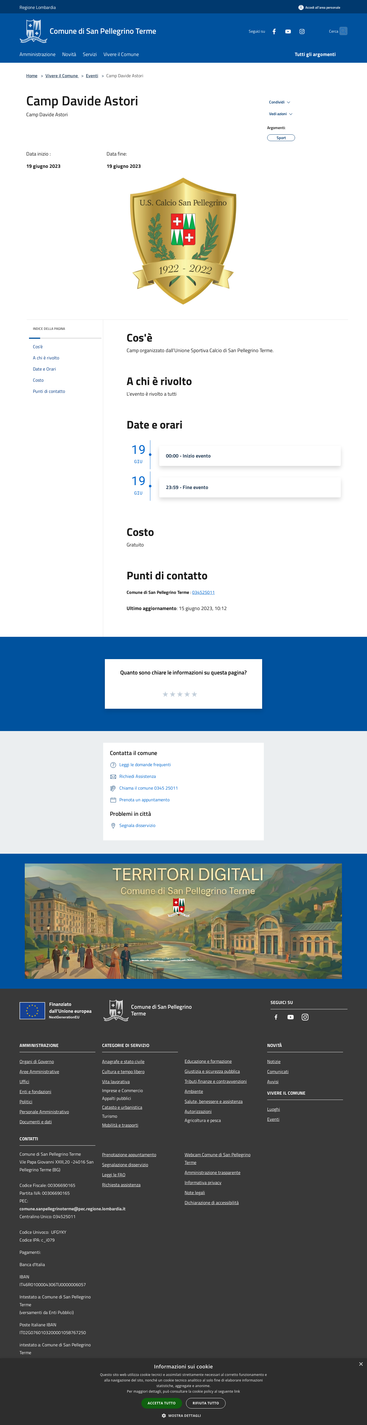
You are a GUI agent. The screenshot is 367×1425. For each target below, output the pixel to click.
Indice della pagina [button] (49, 328)
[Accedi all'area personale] (319, 7)
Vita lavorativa (116, 1081)
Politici (26, 1101)
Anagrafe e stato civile (123, 1061)
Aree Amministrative (39, 1071)
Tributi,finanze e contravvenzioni (216, 1081)
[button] (183, 1415)
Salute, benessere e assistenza (214, 1101)
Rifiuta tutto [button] (206, 1403)
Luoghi (273, 1109)
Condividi (280, 102)
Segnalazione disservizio (125, 1164)
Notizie (274, 1061)
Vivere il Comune (62, 75)
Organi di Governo (37, 1061)
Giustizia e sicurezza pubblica (212, 1071)
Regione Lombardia (38, 7)
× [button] (361, 1364)
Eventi (92, 75)
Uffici (24, 1081)
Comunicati (278, 1071)
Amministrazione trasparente (212, 1172)
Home (31, 75)
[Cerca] (340, 31)
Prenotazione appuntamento (129, 1154)
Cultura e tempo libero (123, 1071)
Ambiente (194, 1091)
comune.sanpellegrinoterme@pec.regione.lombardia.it (72, 1208)
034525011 (203, 592)
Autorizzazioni (198, 1111)
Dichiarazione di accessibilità (212, 1202)
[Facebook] (263, 31)
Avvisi (273, 1081)
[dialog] (183, 1391)
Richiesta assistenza (121, 1184)
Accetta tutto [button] (162, 1403)
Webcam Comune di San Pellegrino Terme (217, 1158)
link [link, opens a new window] (237, 1391)
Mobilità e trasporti (120, 1125)
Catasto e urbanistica (122, 1107)
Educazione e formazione (208, 1061)
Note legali (195, 1192)
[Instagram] (291, 31)
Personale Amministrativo (44, 1111)
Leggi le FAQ (113, 1174)
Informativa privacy (203, 1182)
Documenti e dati (36, 1121)
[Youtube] (277, 31)
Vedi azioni (281, 114)
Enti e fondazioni (35, 1091)
